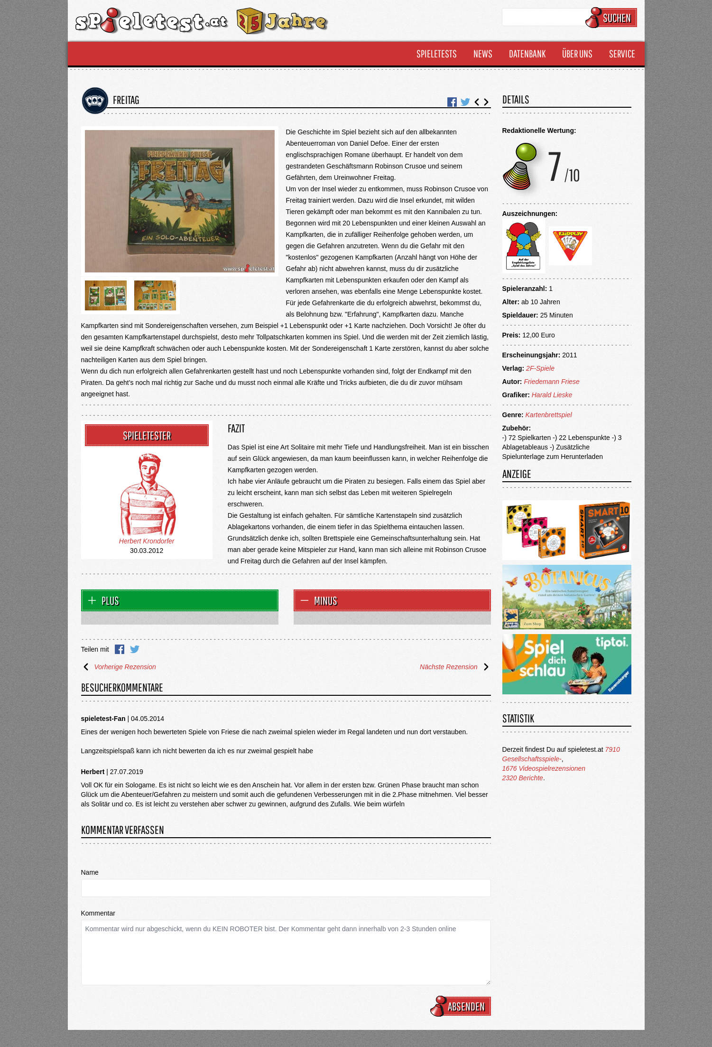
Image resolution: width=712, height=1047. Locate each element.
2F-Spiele (540, 368)
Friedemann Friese (552, 381)
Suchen (612, 17)
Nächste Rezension (455, 667)
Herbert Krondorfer (147, 541)
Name (90, 872)
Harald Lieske (552, 395)
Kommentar (98, 913)
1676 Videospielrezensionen (544, 768)
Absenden (462, 1006)
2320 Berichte (522, 778)
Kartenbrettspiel (549, 415)
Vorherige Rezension (118, 667)
